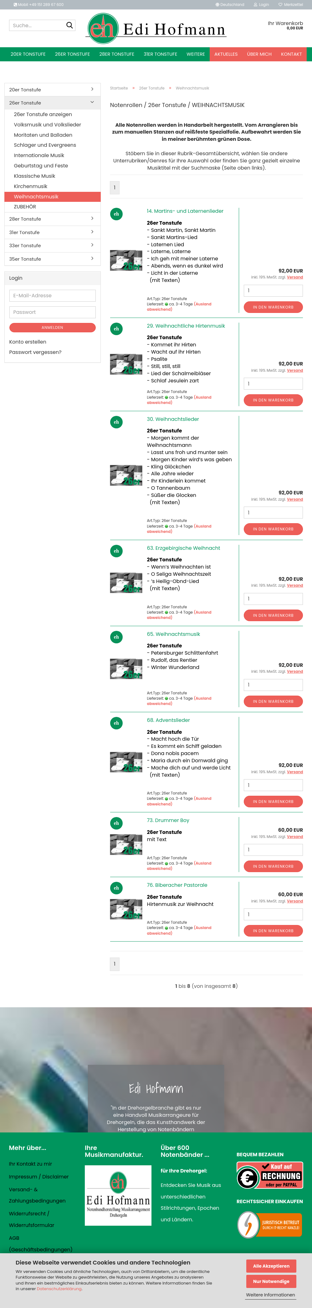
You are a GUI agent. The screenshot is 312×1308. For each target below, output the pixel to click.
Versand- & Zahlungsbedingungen (37, 1195)
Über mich (259, 54)
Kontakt (291, 54)
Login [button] (261, 4)
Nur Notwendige (271, 1281)
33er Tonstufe (25, 245)
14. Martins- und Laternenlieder (185, 211)
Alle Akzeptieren (271, 1266)
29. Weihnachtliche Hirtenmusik (186, 326)
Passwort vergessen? (35, 352)
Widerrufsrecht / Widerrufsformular (31, 1219)
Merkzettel (291, 4)
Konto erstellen (27, 341)
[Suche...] (69, 25)
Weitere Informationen (270, 1295)
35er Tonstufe (25, 259)
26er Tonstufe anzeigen (43, 114)
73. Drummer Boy (168, 820)
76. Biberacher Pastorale (177, 885)
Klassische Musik (34, 176)
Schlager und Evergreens (45, 145)
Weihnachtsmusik (36, 196)
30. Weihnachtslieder (173, 419)
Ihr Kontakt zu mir (30, 1163)
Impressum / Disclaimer (39, 1176)
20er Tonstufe (28, 54)
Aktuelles (226, 54)
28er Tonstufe (116, 54)
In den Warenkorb (273, 307)
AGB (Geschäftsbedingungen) (41, 1243)
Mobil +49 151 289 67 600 (39, 4)
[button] (230, 4)
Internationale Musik (39, 155)
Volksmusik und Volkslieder (47, 124)
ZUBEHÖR (25, 206)
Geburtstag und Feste (41, 165)
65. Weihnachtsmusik (173, 634)
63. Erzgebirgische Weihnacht (183, 548)
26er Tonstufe (72, 54)
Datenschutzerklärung (59, 1289)
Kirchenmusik (31, 186)
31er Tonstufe (160, 54)
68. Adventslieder (168, 720)
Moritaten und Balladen (43, 135)
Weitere (196, 54)
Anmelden (52, 327)
